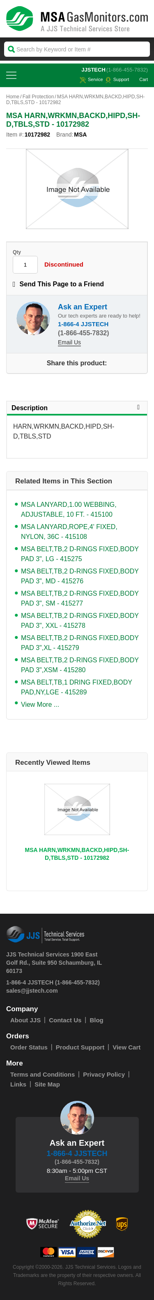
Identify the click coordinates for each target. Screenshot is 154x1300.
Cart (139, 79)
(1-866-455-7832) (127, 70)
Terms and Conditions (42, 1074)
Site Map (47, 1084)
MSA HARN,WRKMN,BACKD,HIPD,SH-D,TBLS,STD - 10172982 (77, 854)
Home (12, 97)
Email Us (69, 342)
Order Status (29, 1047)
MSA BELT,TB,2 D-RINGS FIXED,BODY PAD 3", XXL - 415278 (80, 620)
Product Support (80, 1047)
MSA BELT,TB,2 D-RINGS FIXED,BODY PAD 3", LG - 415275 (80, 554)
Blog (96, 1020)
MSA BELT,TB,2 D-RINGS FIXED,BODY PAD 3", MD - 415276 (80, 576)
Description (77, 407)
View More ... (40, 704)
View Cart (126, 1047)
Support (117, 79)
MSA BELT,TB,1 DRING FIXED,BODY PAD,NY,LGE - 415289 (76, 687)
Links (18, 1084)
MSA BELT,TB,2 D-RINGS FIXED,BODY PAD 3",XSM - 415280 (80, 665)
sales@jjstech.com (32, 990)
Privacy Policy (104, 1074)
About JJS (25, 1020)
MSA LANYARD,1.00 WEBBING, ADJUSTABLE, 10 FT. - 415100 (69, 509)
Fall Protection (38, 97)
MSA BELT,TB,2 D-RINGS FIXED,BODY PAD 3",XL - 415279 (80, 642)
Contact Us (65, 1020)
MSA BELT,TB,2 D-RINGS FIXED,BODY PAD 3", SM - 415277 (80, 598)
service (91, 79)
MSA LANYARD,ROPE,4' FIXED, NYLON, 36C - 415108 (69, 531)
